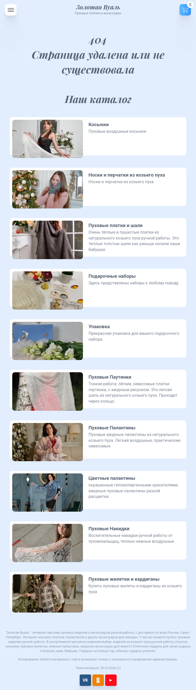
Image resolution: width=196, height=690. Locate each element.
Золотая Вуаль (98, 7)
